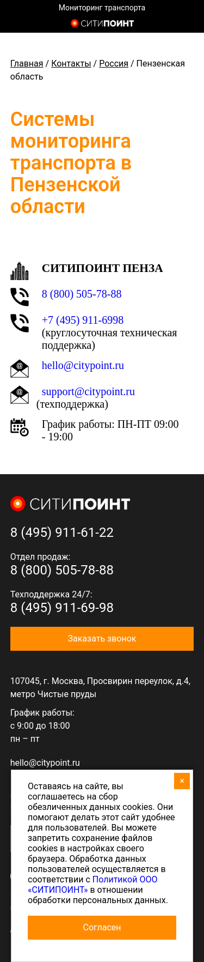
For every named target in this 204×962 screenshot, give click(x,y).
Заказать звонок (101, 638)
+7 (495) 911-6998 (83, 320)
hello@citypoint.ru (83, 365)
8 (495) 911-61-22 (62, 532)
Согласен (102, 927)
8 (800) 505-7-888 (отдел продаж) (186, 24)
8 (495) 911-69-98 (62, 607)
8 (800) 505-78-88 (82, 294)
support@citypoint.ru (88, 391)
